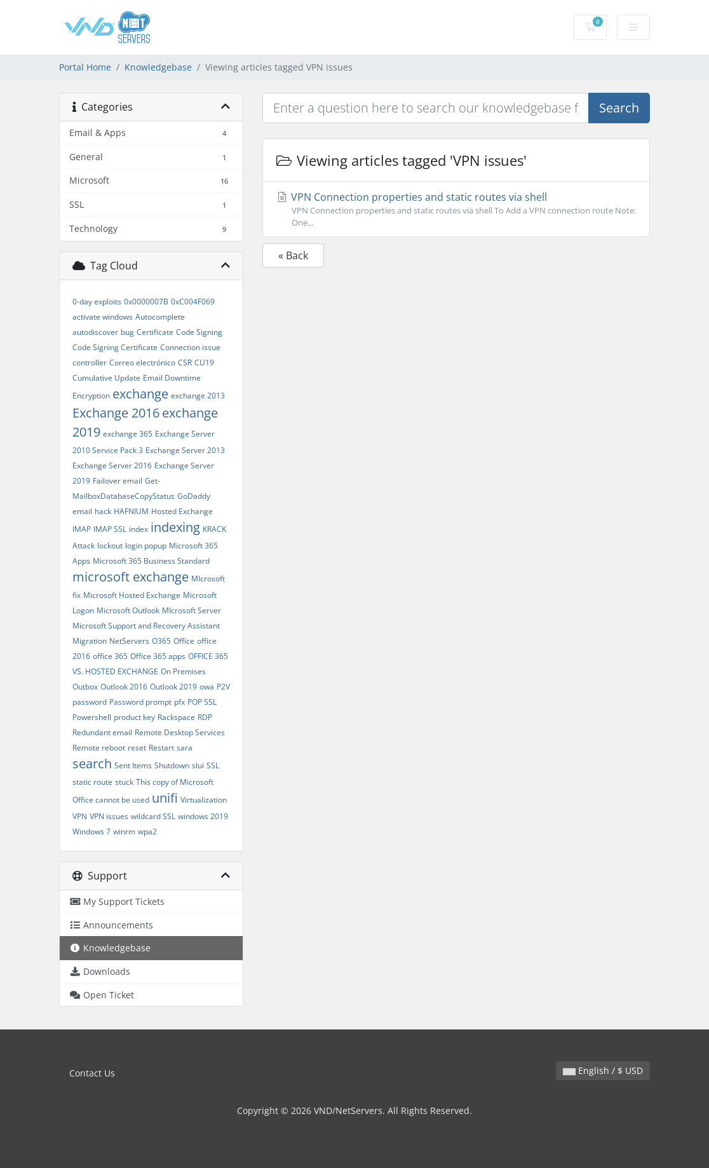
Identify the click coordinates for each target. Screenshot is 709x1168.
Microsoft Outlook (128, 610)
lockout (110, 545)
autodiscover (95, 332)
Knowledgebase (158, 67)
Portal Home (85, 67)
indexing (175, 527)
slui (198, 765)
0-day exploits (96, 301)
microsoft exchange (130, 576)
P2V (223, 686)
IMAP (81, 529)
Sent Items (133, 765)
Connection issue (190, 347)
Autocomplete (160, 316)
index (138, 529)
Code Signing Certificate (115, 347)
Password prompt (140, 701)
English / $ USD (603, 1070)
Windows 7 (91, 831)
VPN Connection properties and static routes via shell (456, 209)
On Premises (183, 671)
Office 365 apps (158, 656)
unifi (165, 797)
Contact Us (92, 1073)
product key (134, 717)
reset (137, 747)
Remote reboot (98, 747)
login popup (145, 545)
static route (92, 782)
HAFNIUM (131, 511)
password (89, 701)
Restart (161, 747)
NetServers (129, 640)
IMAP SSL (109, 529)
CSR (185, 362)
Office (183, 640)
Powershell (91, 717)
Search (619, 107)
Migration (89, 640)
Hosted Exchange (182, 511)
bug (127, 332)
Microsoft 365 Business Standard (151, 560)
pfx (179, 701)
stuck (124, 782)
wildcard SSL (153, 816)
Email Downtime (172, 377)
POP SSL (202, 701)
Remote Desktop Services (180, 732)
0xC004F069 (193, 301)
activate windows (102, 316)
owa (206, 686)
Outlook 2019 (173, 686)
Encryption (91, 395)
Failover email (117, 480)
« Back (293, 255)
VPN (79, 816)
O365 (161, 640)
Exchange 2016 (115, 412)
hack (103, 511)
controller (89, 362)
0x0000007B (146, 301)
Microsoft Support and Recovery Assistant (146, 625)
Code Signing (199, 332)
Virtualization (203, 799)
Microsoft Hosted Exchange (131, 595)
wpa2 (147, 831)
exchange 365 (127, 433)
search (92, 763)
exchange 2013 (198, 395)
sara (184, 747)
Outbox (85, 686)
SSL (212, 765)
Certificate (155, 332)
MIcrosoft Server (191, 610)
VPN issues (109, 816)
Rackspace (176, 717)
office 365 (110, 656)
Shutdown (171, 765)
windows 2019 (203, 816)
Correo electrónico (142, 362)
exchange (140, 393)
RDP (205, 717)
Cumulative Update (106, 377)
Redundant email (102, 732)
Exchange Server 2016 (112, 465)
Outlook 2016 (123, 686)
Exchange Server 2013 (185, 450)
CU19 (204, 362)
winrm (124, 831)
